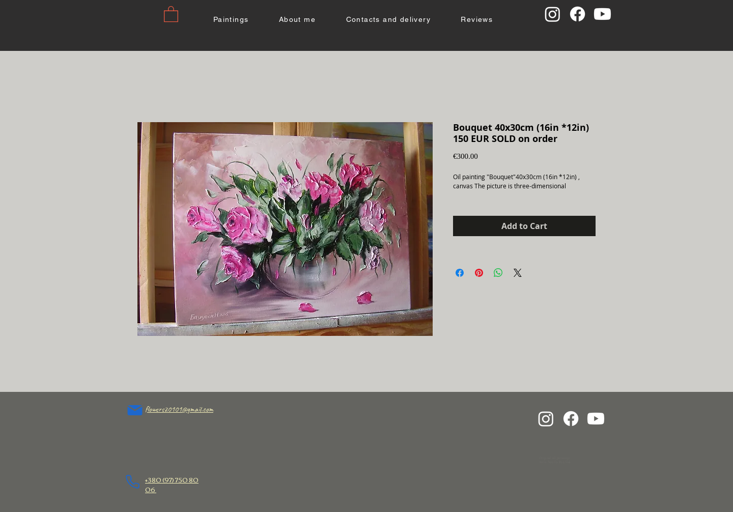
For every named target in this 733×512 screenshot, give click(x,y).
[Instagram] (552, 14)
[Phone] (132, 482)
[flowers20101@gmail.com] (135, 410)
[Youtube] (602, 14)
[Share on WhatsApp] (498, 273)
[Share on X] (518, 273)
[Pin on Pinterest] (479, 273)
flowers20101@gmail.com (179, 409)
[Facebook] (577, 14)
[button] (171, 13)
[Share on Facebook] (460, 273)
